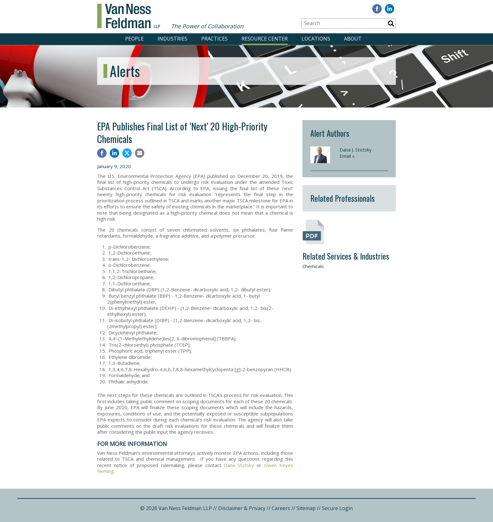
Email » (347, 156)
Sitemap (306, 508)
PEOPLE (134, 38)
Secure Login (337, 508)
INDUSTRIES (172, 38)
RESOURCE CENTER (264, 38)
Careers (281, 508)
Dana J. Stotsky (356, 149)
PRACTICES (214, 38)
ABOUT (353, 38)
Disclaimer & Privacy (241, 508)
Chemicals (313, 266)
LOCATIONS (316, 38)
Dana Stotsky (239, 465)
